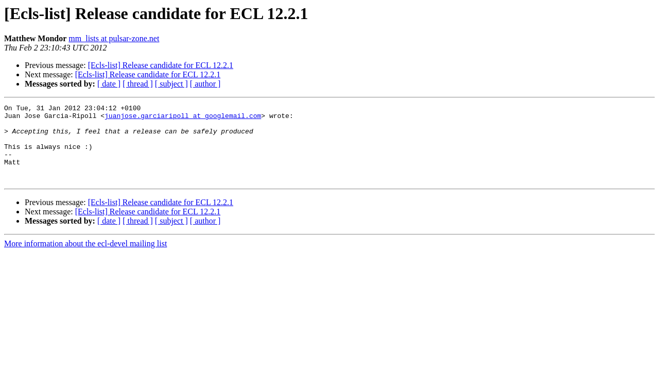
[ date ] (108, 83)
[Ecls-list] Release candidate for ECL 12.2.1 (160, 65)
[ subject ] (171, 83)
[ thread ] (138, 83)
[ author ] (205, 83)
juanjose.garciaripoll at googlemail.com (183, 118)
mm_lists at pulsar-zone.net (113, 38)
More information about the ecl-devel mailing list (85, 259)
